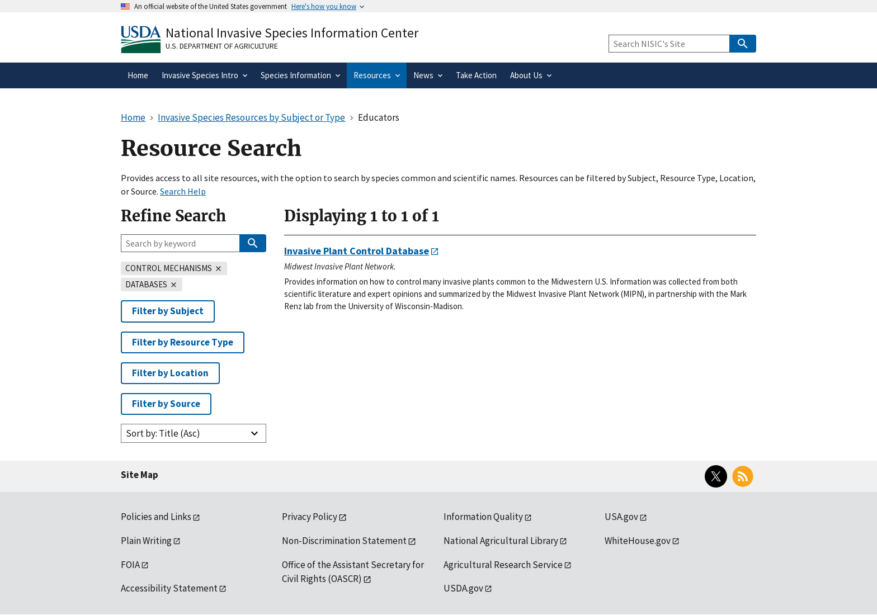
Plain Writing (146, 540)
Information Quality (483, 516)
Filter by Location (170, 373)
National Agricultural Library (501, 540)
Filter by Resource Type (182, 342)
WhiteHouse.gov (638, 540)
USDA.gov (463, 588)
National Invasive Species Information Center (292, 33)
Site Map (139, 475)
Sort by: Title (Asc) (163, 433)
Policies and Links (156, 516)
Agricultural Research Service (503, 565)
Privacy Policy (309, 516)
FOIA (130, 565)
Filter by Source (166, 404)
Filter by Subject (168, 311)
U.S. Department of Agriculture (222, 46)
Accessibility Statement (169, 588)
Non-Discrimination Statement (344, 540)
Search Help (183, 191)
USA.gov (621, 516)
